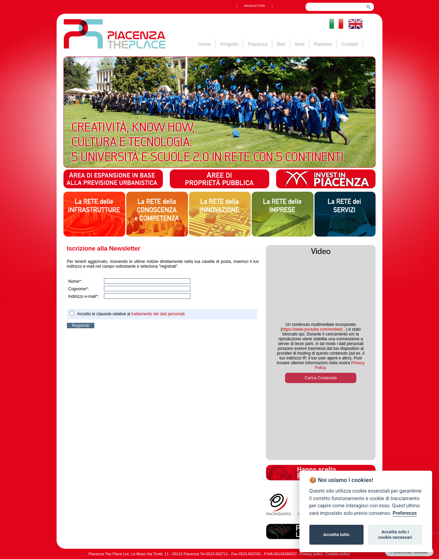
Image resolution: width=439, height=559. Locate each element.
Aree (300, 44)
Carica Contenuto (320, 378)
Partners (323, 44)
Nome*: (75, 281)
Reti (281, 44)
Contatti (349, 44)
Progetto (229, 44)
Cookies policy (337, 554)
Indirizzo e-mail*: (83, 296)
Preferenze (405, 513)
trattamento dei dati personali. (158, 314)
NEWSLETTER (254, 6)
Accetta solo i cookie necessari (395, 534)
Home (204, 44)
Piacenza (258, 44)
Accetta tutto (336, 534)
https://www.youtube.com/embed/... (314, 329)
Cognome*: (78, 289)
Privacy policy (311, 554)
